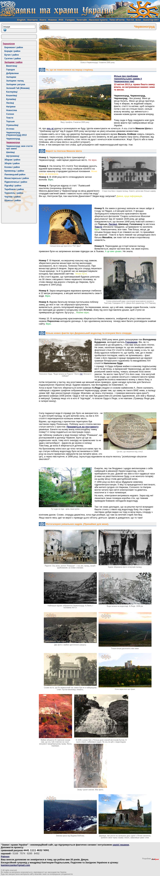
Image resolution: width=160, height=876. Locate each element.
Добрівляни (12, 73)
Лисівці (10, 103)
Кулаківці (11, 99)
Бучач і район (11, 55)
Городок (10, 69)
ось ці (50, 128)
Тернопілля (9, 43)
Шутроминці (12, 156)
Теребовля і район (14, 189)
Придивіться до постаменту (83, 426)
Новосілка (11, 110)
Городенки (131, 342)
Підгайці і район (12, 185)
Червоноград (13, 139)
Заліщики (11, 77)
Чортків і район (12, 197)
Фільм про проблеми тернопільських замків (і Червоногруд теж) (128, 79)
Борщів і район (12, 51)
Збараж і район (12, 159)
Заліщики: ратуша (15, 84)
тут (81, 374)
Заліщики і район (13, 62)
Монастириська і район (16, 178)
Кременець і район (14, 171)
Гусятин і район (12, 58)
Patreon (5, 856)
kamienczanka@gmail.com (15, 865)
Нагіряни (10, 106)
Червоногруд (13, 142)
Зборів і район (12, 163)
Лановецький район (14, 174)
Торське (10, 121)
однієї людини (120, 844)
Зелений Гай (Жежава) (17, 88)
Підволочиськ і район (15, 182)
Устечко (10, 129)
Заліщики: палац (15, 81)
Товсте (9, 118)
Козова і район (12, 167)
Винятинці (11, 66)
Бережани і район (13, 47)
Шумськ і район (12, 200)
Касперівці (11, 92)
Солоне (10, 114)
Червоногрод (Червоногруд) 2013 (16, 133)
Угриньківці (12, 125)
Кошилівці (11, 95)
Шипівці (10, 152)
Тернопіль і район (13, 193)
